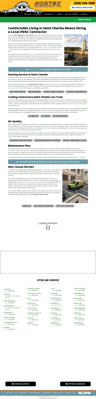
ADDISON (7, 289)
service (41, 112)
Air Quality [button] (49, 14)
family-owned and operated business (30, 182)
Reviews (68, 393)
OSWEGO (54, 313)
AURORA (7, 294)
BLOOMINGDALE (10, 301)
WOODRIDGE (78, 323)
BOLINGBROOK (9, 306)
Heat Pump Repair (17, 92)
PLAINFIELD (55, 318)
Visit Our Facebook (64, 206)
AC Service (33, 116)
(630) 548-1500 (84, 3)
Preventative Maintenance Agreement (19, 150)
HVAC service (32, 54)
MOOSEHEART (56, 298)
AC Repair (45, 116)
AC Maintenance (60, 116)
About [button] (60, 14)
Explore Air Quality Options (47, 140)
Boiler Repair (34, 92)
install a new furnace (56, 84)
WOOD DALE (78, 318)
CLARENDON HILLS (10, 322)
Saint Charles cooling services (78, 103)
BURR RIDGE (8, 312)
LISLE (53, 288)
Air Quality (24, 393)
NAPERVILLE (55, 303)
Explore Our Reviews (43, 206)
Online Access (44, 396)
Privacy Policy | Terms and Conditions (48, 398)
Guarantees (47, 393)
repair (20, 88)
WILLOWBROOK (79, 308)
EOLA (29, 298)
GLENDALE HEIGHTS (34, 313)
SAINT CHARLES (79, 288)
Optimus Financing (75, 384)
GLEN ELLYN (32, 308)
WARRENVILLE (79, 293)
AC (6, 291)
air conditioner (81, 157)
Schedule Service (20, 384)
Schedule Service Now (82, 7)
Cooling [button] (38, 14)
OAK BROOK (55, 308)
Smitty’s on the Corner (44, 47)
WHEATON (78, 303)
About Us (27, 206)
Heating (58, 305)
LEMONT (31, 323)
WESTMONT (78, 298)
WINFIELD (77, 313)
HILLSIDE (31, 318)
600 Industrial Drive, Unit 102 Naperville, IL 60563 (49, 370)
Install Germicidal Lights (74, 140)
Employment (58, 393)
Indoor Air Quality (46, 128)
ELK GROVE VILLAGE (34, 293)
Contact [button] (85, 14)
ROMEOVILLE (55, 323)
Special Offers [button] (72, 14)
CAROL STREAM (9, 317)
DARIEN (6, 327)
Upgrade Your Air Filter (21, 140)
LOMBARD (54, 293)
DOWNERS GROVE (34, 288)
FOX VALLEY (32, 303)
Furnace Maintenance (76, 92)
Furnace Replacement (53, 92)
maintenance (12, 88)
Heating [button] (28, 14)
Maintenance (35, 393)
